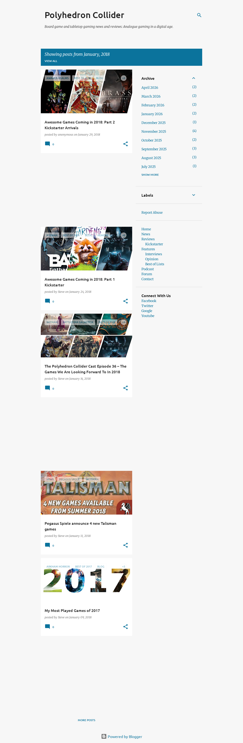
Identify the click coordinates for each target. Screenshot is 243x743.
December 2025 (153, 123)
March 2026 (150, 96)
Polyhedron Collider (84, 14)
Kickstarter (154, 244)
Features (148, 249)
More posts (86, 720)
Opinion (151, 259)
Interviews (153, 254)
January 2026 (152, 114)
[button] (125, 144)
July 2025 (148, 167)
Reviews (148, 239)
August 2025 (151, 158)
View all (51, 61)
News (145, 234)
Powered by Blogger (121, 736)
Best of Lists (154, 264)
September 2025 (154, 149)
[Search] (199, 15)
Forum (146, 274)
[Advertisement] (85, 190)
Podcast (147, 269)
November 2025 (153, 131)
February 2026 (152, 105)
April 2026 (149, 87)
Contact (147, 279)
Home (146, 229)
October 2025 (151, 140)
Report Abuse (152, 212)
